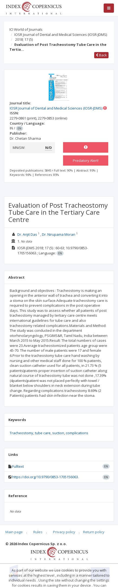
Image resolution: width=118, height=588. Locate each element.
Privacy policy (64, 531)
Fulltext (18, 466)
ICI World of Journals (25, 29)
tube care (43, 432)
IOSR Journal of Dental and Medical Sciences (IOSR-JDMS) (60, 34)
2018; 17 (24, 39)
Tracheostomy (21, 432)
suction (58, 432)
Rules (37, 531)
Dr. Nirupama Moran (58, 234)
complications (77, 432)
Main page (14, 531)
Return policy (93, 531)
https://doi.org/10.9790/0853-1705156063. (45, 476)
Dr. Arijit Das (27, 234)
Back (101, 55)
